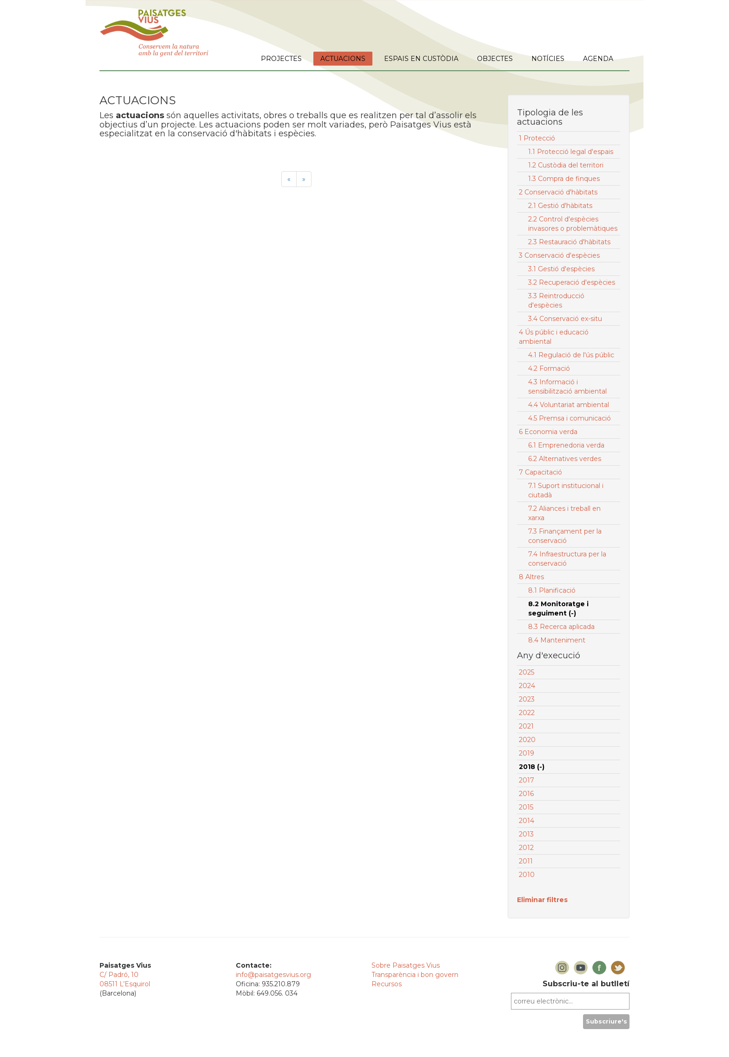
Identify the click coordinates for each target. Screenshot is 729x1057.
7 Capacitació (540, 472)
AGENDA (598, 58)
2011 (526, 861)
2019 (526, 753)
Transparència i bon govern (414, 974)
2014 (526, 820)
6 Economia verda (548, 432)
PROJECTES (281, 58)
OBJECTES (495, 58)
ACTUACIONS (342, 58)
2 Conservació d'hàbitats (558, 192)
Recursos (386, 984)
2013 (526, 834)
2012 (526, 847)
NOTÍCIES (547, 58)
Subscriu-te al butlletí (586, 983)
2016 (526, 793)
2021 (526, 726)
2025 (526, 672)
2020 (527, 740)
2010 (527, 874)
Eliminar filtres (542, 900)
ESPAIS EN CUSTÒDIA (421, 58)
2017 (526, 780)
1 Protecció (537, 138)
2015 (526, 807)
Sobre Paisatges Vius (405, 965)
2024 (527, 686)
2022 (527, 713)
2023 (527, 699)
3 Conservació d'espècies (559, 255)
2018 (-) (531, 767)
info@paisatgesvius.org (273, 974)
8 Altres (531, 577)
